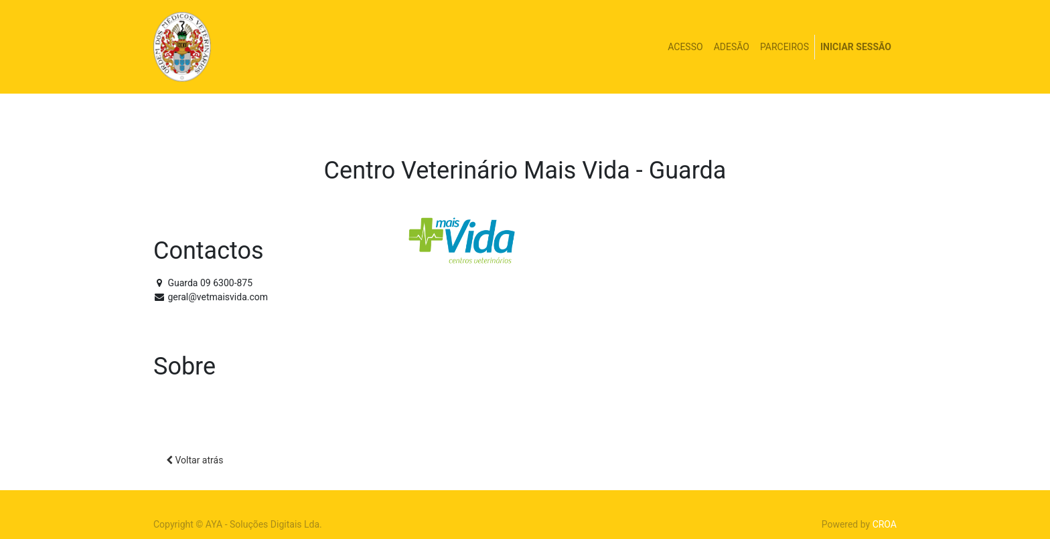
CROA (885, 524)
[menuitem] (685, 47)
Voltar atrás (194, 460)
